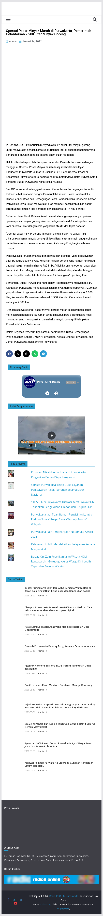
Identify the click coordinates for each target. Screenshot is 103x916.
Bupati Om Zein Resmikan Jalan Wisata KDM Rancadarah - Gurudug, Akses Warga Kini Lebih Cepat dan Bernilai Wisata (61, 561)
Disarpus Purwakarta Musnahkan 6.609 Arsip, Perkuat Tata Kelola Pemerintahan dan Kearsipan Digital (58, 609)
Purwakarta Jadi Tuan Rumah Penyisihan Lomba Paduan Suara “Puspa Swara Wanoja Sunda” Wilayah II (61, 519)
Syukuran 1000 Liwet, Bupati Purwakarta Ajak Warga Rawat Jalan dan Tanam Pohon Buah (58, 745)
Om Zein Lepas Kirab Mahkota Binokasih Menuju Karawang (58, 685)
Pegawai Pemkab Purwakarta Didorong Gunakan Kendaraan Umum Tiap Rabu (58, 764)
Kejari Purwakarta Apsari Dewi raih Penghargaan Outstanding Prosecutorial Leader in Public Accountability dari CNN (59, 706)
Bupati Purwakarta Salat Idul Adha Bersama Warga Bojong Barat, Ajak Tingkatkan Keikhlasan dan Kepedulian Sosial (57, 589)
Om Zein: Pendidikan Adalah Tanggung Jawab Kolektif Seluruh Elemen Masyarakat (60, 725)
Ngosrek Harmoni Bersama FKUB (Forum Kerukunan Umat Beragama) (57, 667)
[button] (9, 353)
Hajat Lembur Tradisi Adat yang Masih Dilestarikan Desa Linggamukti (56, 628)
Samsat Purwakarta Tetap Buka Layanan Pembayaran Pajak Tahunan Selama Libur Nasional (57, 489)
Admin (41, 595)
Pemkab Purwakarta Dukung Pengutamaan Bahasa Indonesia (59, 646)
